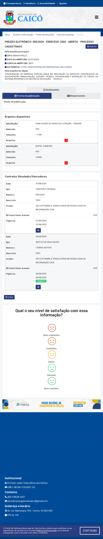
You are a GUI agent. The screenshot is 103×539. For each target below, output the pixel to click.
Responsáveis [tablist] (76, 96)
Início (7, 34)
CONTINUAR (90, 530)
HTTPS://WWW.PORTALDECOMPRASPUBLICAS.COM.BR (46, 67)
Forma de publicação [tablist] (27, 96)
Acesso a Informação (23, 34)
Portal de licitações (45, 34)
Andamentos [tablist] (51, 90)
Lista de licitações (65, 34)
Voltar (9, 297)
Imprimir (92, 46)
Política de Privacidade (46, 530)
